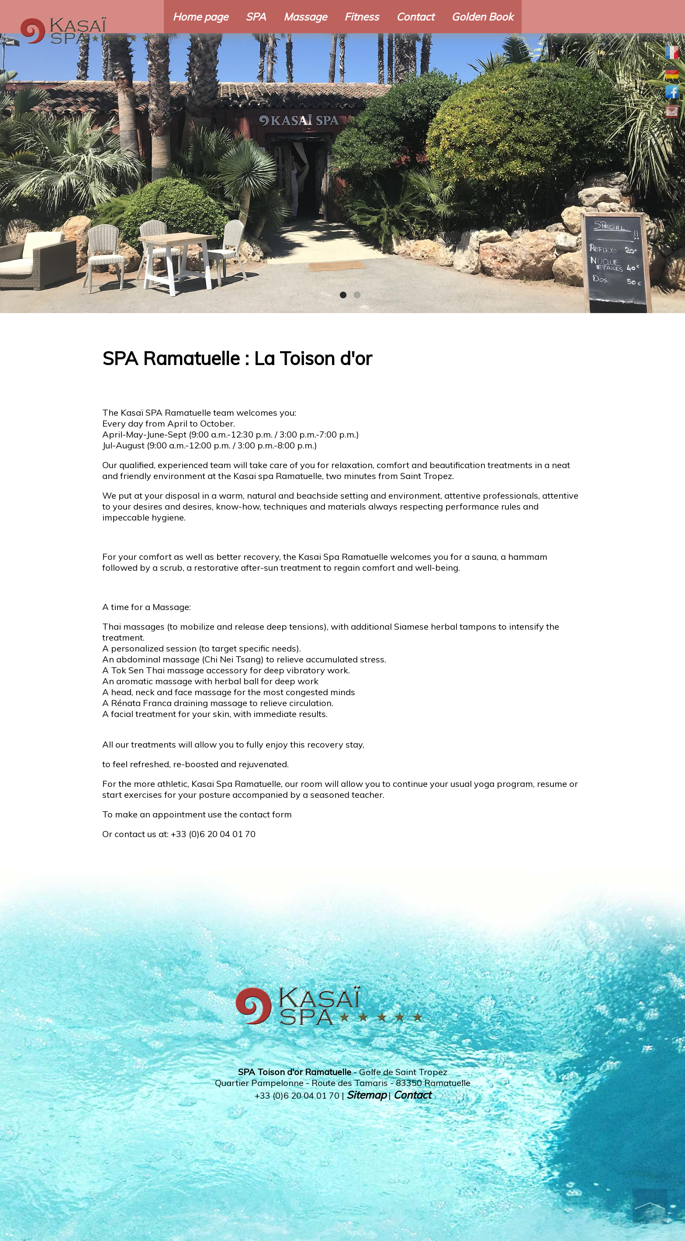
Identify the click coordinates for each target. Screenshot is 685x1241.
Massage (305, 16)
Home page (200, 16)
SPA (256, 16)
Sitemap (366, 1094)
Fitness (361, 16)
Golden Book (482, 16)
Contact (415, 16)
